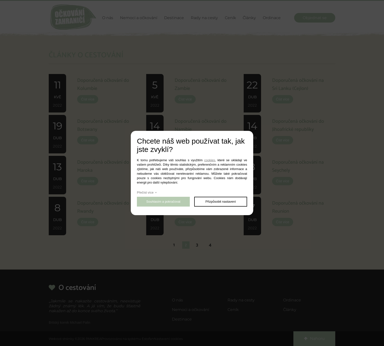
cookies (209, 160)
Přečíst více (145, 192)
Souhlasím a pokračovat (163, 201)
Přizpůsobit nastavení (220, 201)
